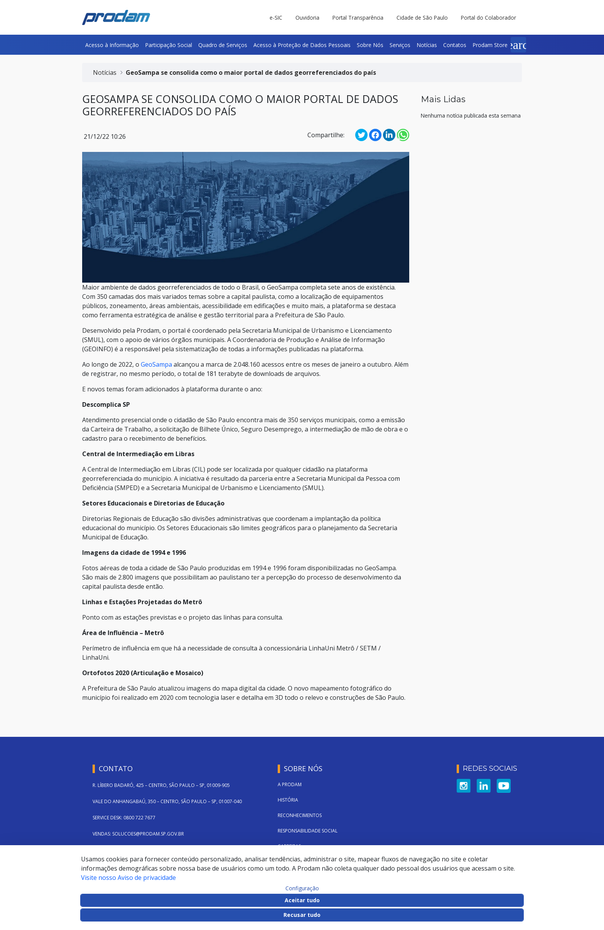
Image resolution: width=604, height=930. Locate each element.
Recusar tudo (302, 914)
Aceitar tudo (302, 900)
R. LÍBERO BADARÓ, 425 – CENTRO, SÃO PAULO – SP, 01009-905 (161, 785)
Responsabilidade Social (307, 830)
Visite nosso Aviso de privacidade (128, 877)
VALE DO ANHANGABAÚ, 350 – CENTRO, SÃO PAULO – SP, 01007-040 (167, 801)
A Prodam (290, 784)
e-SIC (276, 17)
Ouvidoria (307, 17)
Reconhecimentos (300, 815)
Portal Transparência (357, 17)
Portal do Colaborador (488, 17)
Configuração (302, 888)
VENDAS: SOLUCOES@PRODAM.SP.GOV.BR (138, 834)
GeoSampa (156, 364)
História (288, 800)
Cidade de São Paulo (422, 17)
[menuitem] (112, 45)
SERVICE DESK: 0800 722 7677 (124, 817)
